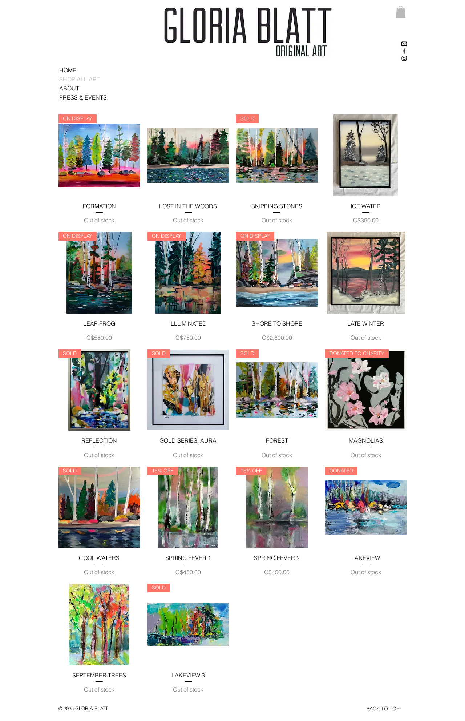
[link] (401, 12)
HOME (67, 70)
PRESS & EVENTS (83, 97)
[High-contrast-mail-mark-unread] (404, 43)
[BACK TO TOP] (383, 709)
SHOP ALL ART (79, 79)
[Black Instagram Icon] (404, 58)
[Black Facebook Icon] (404, 51)
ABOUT (69, 88)
